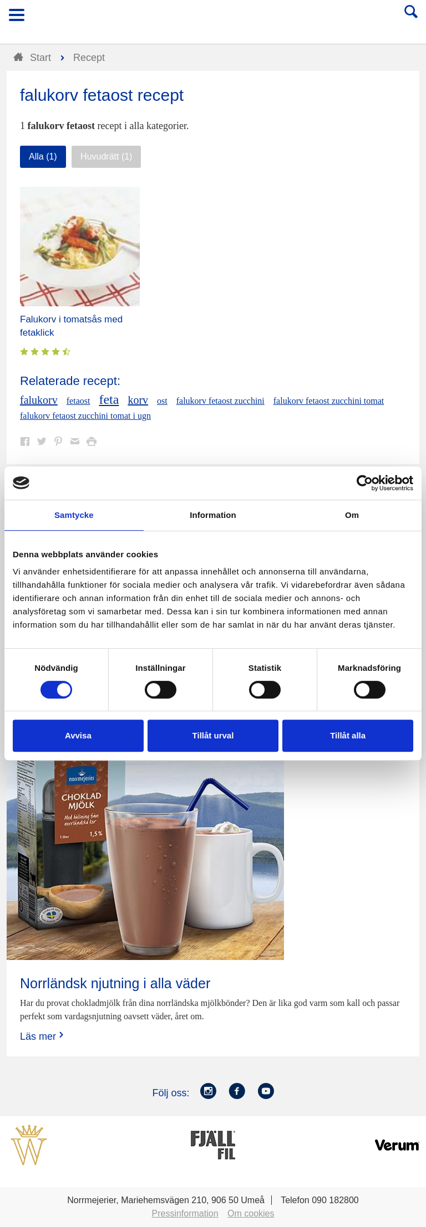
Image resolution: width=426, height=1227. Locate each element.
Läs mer (43, 1036)
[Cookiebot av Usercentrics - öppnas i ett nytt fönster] (364, 483)
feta (109, 399)
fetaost (78, 400)
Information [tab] (213, 515)
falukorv (39, 400)
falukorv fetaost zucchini (220, 400)
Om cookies (250, 1213)
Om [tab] (352, 515)
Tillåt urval (213, 735)
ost (162, 400)
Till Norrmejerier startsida (213, 18)
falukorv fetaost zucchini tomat (328, 400)
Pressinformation (185, 1213)
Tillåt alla (348, 735)
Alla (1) (43, 156)
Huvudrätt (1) (106, 156)
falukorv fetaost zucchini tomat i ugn (85, 415)
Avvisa (78, 735)
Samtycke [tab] (74, 515)
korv (138, 400)
